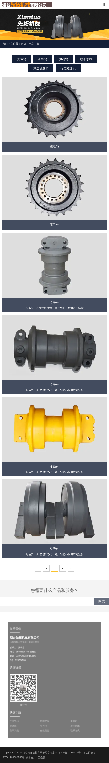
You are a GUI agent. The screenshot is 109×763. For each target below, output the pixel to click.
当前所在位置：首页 (14, 43)
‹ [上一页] (38, 568)
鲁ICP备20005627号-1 (70, 752)
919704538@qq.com (29, 659)
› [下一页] (70, 568)
